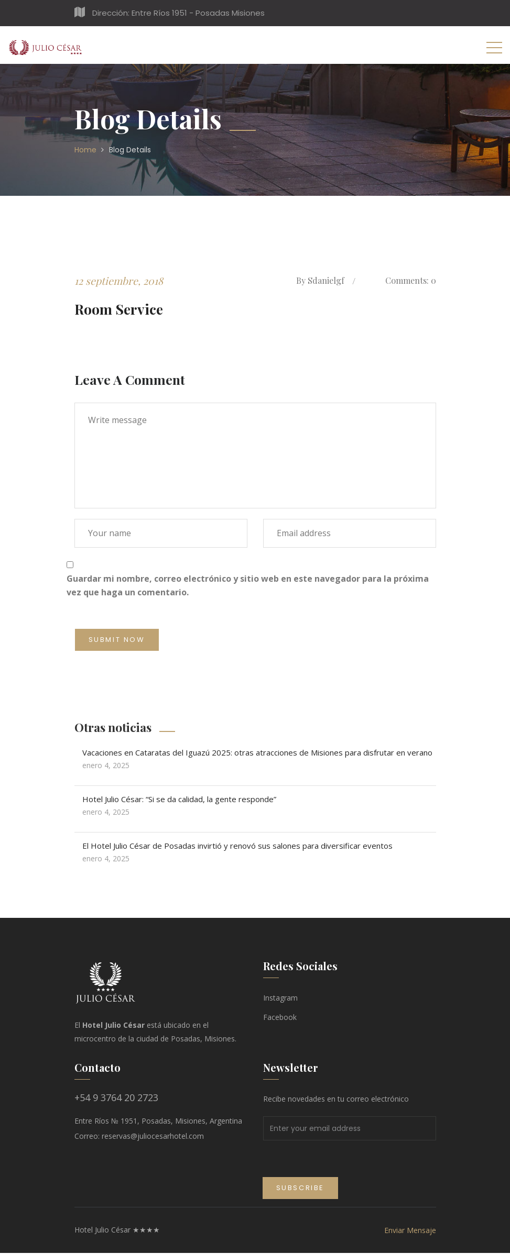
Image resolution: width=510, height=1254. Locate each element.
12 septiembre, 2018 (119, 280)
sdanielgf (320, 280)
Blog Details (130, 150)
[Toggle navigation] (494, 47)
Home (85, 150)
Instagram (280, 999)
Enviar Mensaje (410, 1231)
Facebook (280, 1018)
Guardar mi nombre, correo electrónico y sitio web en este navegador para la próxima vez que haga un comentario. (248, 585)
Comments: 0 (408, 280)
